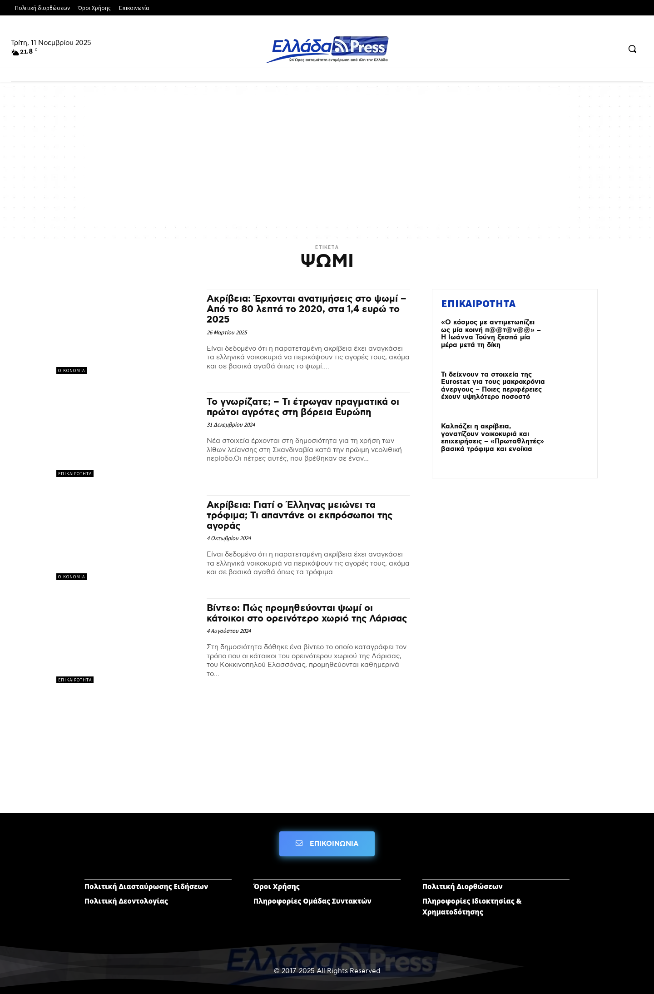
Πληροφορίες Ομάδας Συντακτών (312, 900)
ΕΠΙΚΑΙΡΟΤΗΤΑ (75, 474)
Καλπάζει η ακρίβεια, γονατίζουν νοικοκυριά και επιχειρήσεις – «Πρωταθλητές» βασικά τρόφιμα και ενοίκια (492, 438)
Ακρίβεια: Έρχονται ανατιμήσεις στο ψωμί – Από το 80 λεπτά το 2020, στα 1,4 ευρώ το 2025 (306, 309)
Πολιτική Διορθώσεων (462, 886)
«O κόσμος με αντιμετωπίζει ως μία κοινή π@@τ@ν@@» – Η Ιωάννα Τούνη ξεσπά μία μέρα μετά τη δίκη (491, 334)
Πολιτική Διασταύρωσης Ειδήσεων (146, 886)
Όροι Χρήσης (276, 886)
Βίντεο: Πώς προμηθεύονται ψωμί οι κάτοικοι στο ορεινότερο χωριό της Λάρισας (307, 613)
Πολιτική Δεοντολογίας (126, 900)
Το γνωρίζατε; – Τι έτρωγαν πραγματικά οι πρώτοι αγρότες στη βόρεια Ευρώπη (303, 407)
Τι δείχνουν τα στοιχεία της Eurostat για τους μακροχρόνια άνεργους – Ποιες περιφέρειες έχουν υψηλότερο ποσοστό (493, 386)
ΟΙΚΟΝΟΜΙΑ (71, 370)
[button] (632, 49)
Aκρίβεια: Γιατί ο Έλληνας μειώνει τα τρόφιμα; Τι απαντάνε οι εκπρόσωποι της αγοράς (299, 515)
